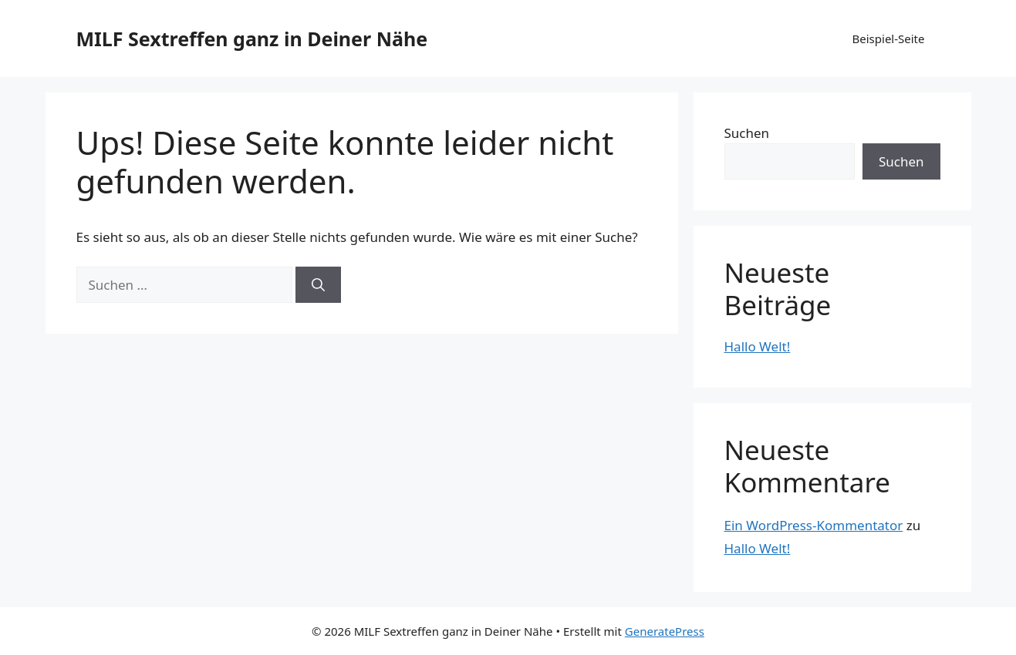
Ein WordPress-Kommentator (813, 525)
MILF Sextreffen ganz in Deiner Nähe (252, 38)
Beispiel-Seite (888, 38)
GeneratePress (664, 631)
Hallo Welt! (757, 346)
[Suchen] (318, 285)
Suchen (747, 133)
